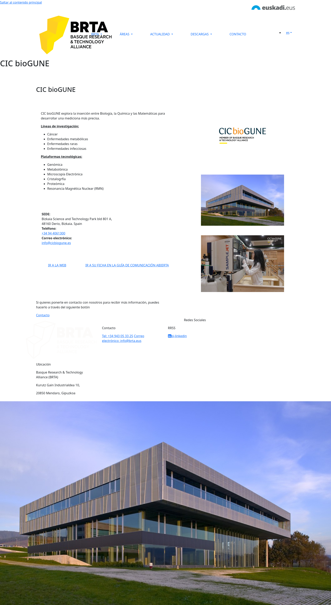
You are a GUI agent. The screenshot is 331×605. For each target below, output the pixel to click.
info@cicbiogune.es (56, 243)
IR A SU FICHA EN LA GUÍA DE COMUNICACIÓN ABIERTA (127, 265)
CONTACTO (238, 34)
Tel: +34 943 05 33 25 (117, 336)
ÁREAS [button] (125, 34)
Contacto (43, 315)
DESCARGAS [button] (200, 34)
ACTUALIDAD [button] (160, 34)
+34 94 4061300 (53, 233)
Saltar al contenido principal (21, 2)
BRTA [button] (95, 34)
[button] (290, 33)
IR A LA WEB (57, 265)
